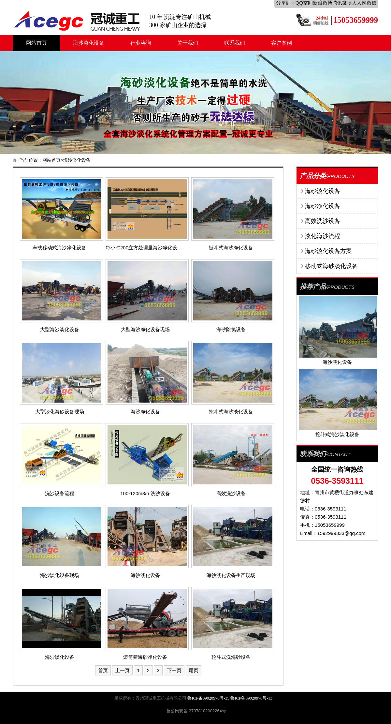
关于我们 (187, 43)
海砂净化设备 (322, 206)
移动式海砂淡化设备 (331, 266)
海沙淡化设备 (88, 43)
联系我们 (234, 43)
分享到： (286, 3)
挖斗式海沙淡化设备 (337, 434)
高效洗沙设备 (322, 221)
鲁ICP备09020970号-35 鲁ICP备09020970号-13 (229, 698)
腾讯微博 (342, 3)
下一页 (174, 670)
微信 (371, 3)
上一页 (122, 670)
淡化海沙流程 (322, 236)
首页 (103, 670)
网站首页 (36, 43)
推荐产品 (313, 286)
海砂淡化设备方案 (328, 251)
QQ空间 (304, 3)
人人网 (359, 3)
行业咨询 (140, 43)
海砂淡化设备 (322, 191)
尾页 (193, 670)
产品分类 (313, 175)
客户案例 (281, 43)
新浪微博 (322, 3)
